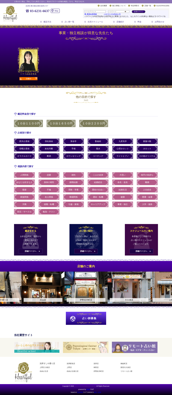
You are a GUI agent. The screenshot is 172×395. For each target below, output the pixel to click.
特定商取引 (135, 6)
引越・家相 (73, 204)
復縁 (24, 190)
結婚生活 (123, 190)
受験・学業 (73, 190)
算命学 (73, 141)
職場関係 (73, 197)
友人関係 (49, 197)
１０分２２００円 (93, 123)
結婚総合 (98, 182)
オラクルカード (24, 156)
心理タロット (123, 149)
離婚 (147, 182)
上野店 (69, 367)
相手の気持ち (147, 175)
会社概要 (103, 6)
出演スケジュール (95, 22)
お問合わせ (159, 22)
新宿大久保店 (126, 367)
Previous (3, 289)
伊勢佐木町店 (99, 371)
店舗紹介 (120, 22)
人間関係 (24, 175)
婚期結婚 (73, 182)
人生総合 (147, 190)
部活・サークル (24, 212)
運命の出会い (98, 190)
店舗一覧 (147, 6)
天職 (24, 204)
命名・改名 (123, 182)
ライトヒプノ (123, 156)
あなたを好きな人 (24, 182)
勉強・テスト (49, 212)
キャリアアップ (98, 204)
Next (169, 289)
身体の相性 (49, 182)
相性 (73, 175)
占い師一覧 (69, 22)
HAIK (88, 389)
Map (56, 11)
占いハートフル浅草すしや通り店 (85, 386)
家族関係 (24, 197)
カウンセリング (73, 156)
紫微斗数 (147, 141)
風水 (98, 149)
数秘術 (98, 141)
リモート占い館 (126, 371)
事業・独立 (123, 204)
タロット (147, 149)
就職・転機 (49, 204)
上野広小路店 (45, 367)
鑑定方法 (47, 22)
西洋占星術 (24, 141)
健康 (123, 197)
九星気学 (123, 141)
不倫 (49, 190)
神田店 (96, 367)
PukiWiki (80, 392)
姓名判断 (49, 149)
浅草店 (96, 363)
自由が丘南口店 (72, 371)
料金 (139, 22)
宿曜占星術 (24, 149)
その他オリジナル (147, 156)
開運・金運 (147, 197)
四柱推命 (49, 141)
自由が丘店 (44, 371)
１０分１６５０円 (61, 123)
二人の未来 (98, 175)
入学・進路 (147, 204)
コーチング (98, 156)
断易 (49, 156)
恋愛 (49, 175)
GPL (95, 392)
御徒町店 (124, 363)
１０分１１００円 (28, 123)
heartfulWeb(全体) (162, 6)
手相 (73, 149)
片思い (123, 175)
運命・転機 (98, 197)
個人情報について (119, 6)
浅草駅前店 (71, 363)
